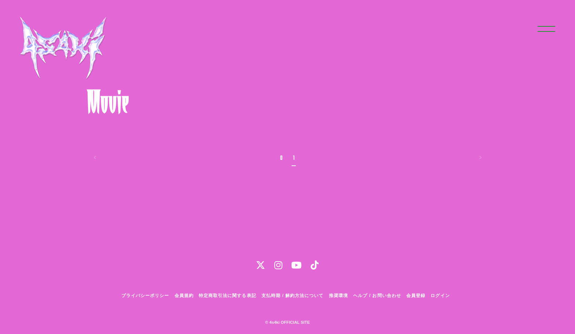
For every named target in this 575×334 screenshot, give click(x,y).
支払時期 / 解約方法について (292, 295)
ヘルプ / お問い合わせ (377, 295)
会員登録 (415, 295)
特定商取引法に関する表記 (227, 295)
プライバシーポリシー (145, 295)
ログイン (440, 295)
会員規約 (184, 295)
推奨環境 (338, 295)
